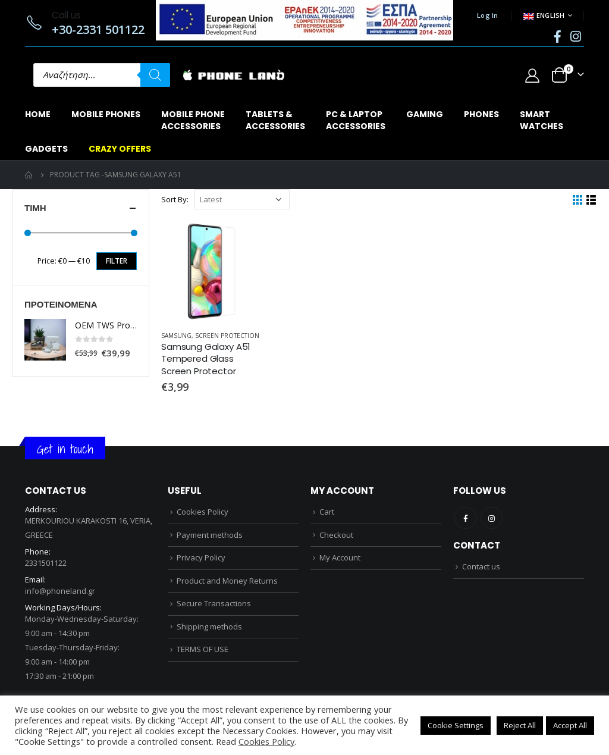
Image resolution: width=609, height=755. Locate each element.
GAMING (424, 114)
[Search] (155, 75)
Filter (116, 261)
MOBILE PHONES (105, 114)
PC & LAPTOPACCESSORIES (355, 120)
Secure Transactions (214, 603)
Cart (326, 511)
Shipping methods (209, 626)
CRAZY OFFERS (120, 149)
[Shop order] (242, 199)
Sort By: (175, 199)
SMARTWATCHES (541, 120)
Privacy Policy (201, 557)
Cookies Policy (202, 511)
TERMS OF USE (202, 649)
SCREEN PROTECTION (227, 335)
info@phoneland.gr (60, 590)
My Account (339, 557)
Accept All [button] (570, 725)
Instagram (492, 518)
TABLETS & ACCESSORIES (275, 120)
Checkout (336, 535)
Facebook (465, 518)
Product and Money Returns (227, 580)
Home (38, 114)
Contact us (481, 566)
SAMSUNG (176, 335)
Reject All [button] (520, 725)
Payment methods (210, 535)
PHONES (481, 114)
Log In (487, 15)
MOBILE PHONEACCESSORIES (193, 120)
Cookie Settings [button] (456, 725)
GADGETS (46, 149)
